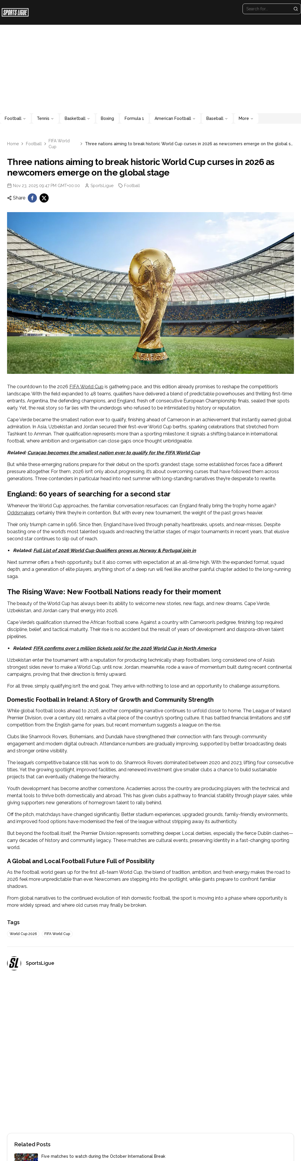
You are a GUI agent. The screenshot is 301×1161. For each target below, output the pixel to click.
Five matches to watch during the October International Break (103, 1156)
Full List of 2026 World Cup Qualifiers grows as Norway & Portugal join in (114, 550)
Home (13, 143)
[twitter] (44, 198)
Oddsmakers (21, 513)
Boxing (107, 118)
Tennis (45, 118)
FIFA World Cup (59, 143)
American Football (175, 118)
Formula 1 (134, 118)
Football (15, 118)
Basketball (77, 118)
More (246, 118)
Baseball (217, 118)
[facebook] (32, 198)
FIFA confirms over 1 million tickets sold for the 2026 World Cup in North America (124, 648)
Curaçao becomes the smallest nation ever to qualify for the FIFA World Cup (113, 452)
